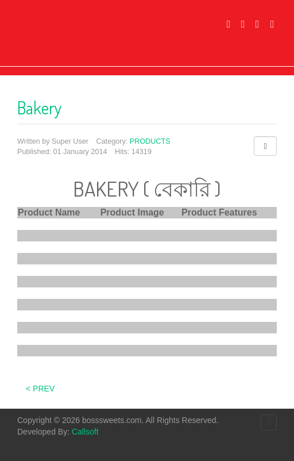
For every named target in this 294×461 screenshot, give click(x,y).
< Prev (40, 388)
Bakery (39, 107)
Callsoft (85, 431)
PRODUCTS (150, 141)
